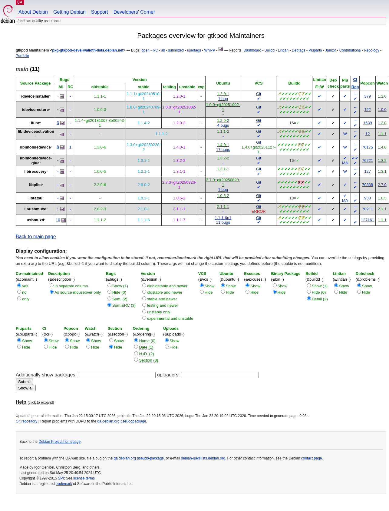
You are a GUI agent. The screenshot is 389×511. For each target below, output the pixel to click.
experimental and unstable (170, 318)
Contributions (350, 50)
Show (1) (120, 286)
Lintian (283, 50)
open (145, 50)
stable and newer (162, 299)
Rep (355, 87)
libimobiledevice (35, 147)
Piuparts (315, 50)
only (25, 299)
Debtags (298, 50)
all (163, 50)
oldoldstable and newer (167, 286)
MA (345, 163)
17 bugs (223, 149)
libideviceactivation (36, 131)
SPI (61, 478)
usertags (194, 50)
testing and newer (162, 305)
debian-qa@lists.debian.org (203, 458)
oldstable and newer (164, 292)
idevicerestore (35, 109)
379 (367, 96)
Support (99, 12)
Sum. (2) (119, 299)
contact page (311, 458)
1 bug (223, 98)
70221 (367, 160)
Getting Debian (69, 12)
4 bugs (223, 125)
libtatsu (35, 198)
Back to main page (36, 236)
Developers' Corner (134, 12)
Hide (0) (119, 292)
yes (25, 286)
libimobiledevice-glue (36, 160)
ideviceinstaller (35, 96)
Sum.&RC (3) (124, 305)
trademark (64, 484)
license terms (84, 478)
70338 (367, 184)
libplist (35, 184)
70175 (367, 147)
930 (367, 198)
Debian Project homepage (59, 441)
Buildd (270, 50)
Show (210, 286)
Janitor (330, 50)
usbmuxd (35, 220)
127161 (367, 220)
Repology (371, 50)
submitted (176, 50)
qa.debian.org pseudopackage (121, 421)
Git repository (26, 421)
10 (58, 220)
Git (258, 94)
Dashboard (252, 50)
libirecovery (36, 171)
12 (367, 134)
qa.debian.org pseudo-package (139, 458)
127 (367, 171)
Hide (209, 292)
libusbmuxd (36, 209)
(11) (28, 69)
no (24, 292)
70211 (367, 209)
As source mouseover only (77, 292)
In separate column (71, 286)
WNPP (209, 50)
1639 (367, 123)
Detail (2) (320, 299)
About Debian (33, 12)
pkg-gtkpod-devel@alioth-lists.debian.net (87, 50)
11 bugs (223, 222)
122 (367, 109)
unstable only (158, 312)
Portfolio (22, 56)
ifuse (35, 123)
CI (355, 79)
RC (155, 50)
